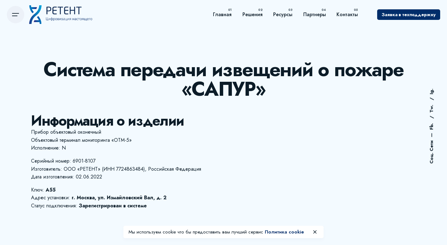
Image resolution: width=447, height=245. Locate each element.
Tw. (431, 108)
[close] (315, 231)
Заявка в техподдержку (409, 15)
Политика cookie (284, 232)
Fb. (431, 126)
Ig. (431, 92)
